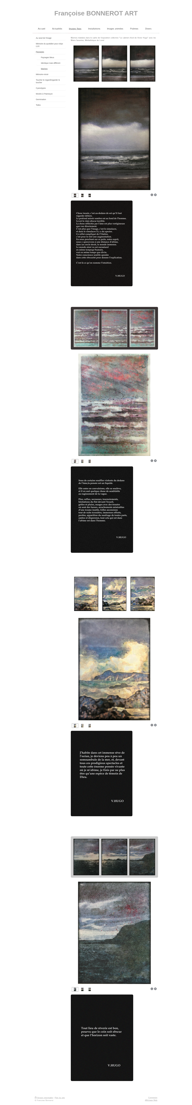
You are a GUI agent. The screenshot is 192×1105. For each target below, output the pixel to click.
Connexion (152, 1097)
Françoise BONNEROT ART (96, 13)
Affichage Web (151, 1100)
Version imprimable (44, 1097)
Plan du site (60, 1097)
